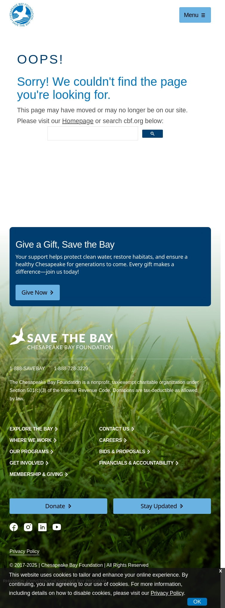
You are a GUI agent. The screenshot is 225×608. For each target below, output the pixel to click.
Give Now (34, 292)
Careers (110, 440)
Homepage (78, 121)
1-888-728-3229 (71, 368)
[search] (92, 133)
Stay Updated (159, 506)
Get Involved (27, 462)
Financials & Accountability (136, 462)
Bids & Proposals (122, 451)
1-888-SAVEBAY (27, 368)
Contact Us (114, 428)
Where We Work (31, 440)
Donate (55, 506)
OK (197, 602)
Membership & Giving (36, 474)
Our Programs (29, 451)
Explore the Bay (31, 428)
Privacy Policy (24, 551)
